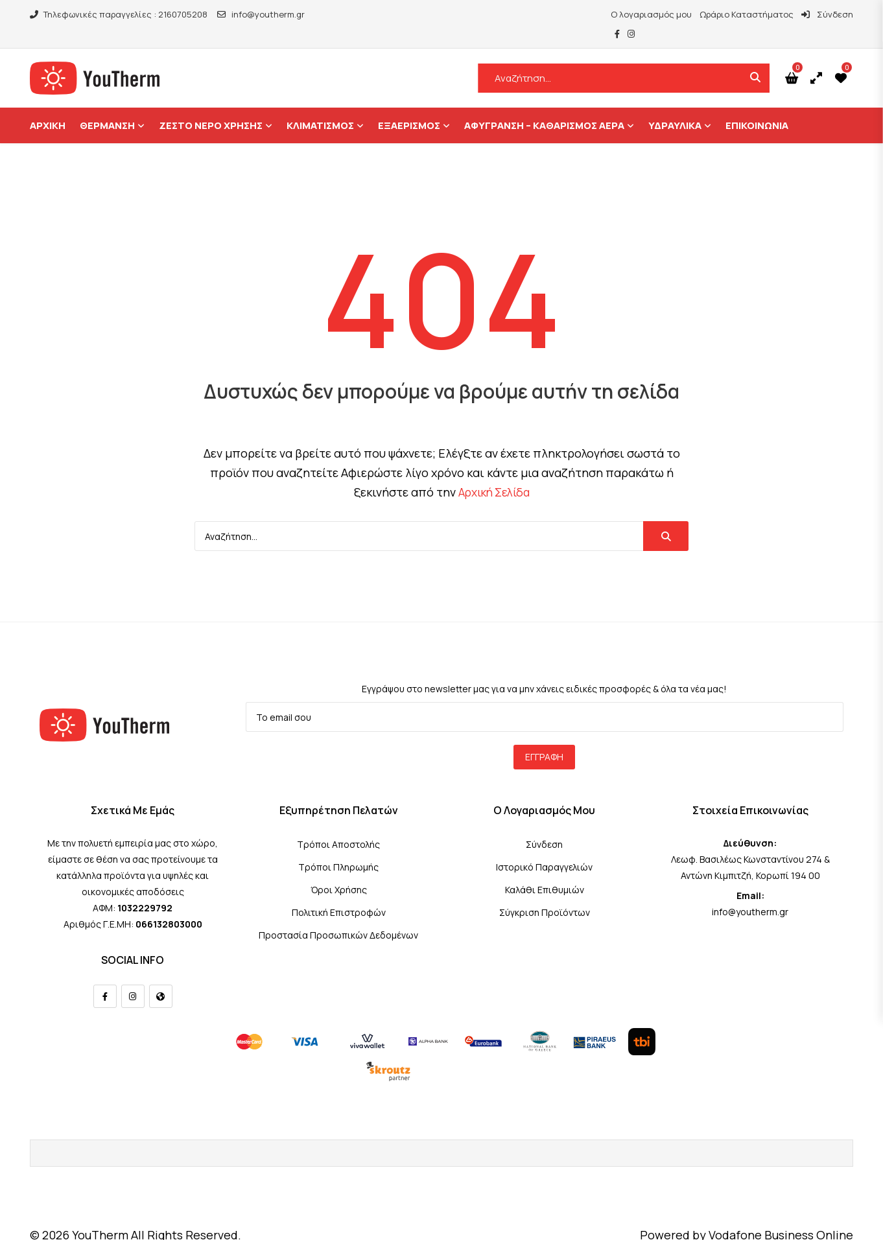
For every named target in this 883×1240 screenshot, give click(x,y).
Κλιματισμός (320, 106)
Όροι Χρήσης (339, 870)
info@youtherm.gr (260, 14)
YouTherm (100, 1215)
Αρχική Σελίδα (493, 472)
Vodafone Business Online (781, 1215)
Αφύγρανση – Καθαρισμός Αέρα (544, 106)
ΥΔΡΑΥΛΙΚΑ (674, 106)
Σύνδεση (792, 14)
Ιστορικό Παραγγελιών (544, 847)
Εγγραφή (544, 737)
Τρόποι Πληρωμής (338, 847)
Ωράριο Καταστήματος (711, 14)
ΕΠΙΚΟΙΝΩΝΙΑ (756, 106)
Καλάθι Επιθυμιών (544, 870)
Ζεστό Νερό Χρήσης (211, 106)
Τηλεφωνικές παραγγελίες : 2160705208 (118, 14)
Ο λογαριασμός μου (615, 14)
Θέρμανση (107, 106)
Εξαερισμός (409, 106)
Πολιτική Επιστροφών (339, 893)
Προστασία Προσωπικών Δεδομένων (338, 915)
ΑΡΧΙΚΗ (47, 106)
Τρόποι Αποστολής (338, 825)
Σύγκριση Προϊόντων (544, 893)
